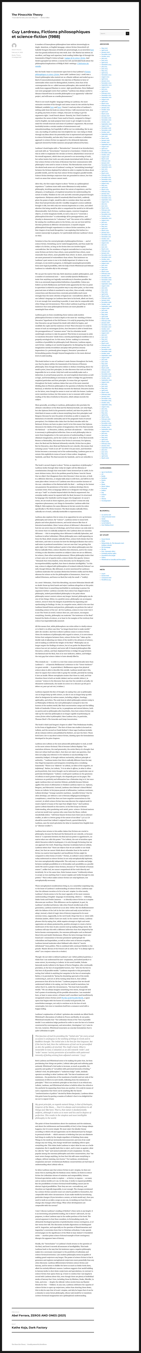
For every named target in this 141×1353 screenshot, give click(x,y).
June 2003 (104, 435)
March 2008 (105, 319)
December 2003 (106, 423)
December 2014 (106, 177)
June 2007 (104, 337)
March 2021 (105, 103)
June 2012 (104, 224)
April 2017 (104, 148)
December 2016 (106, 153)
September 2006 (106, 355)
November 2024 (106, 64)
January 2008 (105, 323)
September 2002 (106, 448)
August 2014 (105, 183)
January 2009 (105, 300)
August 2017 (105, 146)
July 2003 (104, 433)
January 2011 (105, 253)
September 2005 (106, 380)
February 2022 (105, 93)
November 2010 (106, 257)
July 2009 (104, 288)
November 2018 (106, 130)
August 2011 (105, 243)
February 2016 (105, 161)
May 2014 (104, 185)
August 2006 (105, 357)
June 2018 (104, 136)
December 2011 (106, 235)
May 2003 (104, 437)
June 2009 (104, 290)
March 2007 (105, 343)
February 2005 (105, 394)
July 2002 (104, 450)
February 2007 (105, 345)
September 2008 (106, 306)
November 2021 (106, 95)
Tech (103, 497)
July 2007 (104, 335)
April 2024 (104, 73)
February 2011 (105, 251)
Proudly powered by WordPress (37, 1344)
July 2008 (104, 310)
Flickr (103, 541)
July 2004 (104, 409)
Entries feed (105, 576)
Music (103, 484)
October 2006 (105, 353)
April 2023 (104, 79)
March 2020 (105, 114)
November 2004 (106, 400)
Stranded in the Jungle (108, 555)
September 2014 (106, 181)
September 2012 (106, 218)
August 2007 (105, 333)
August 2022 (105, 87)
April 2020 (104, 112)
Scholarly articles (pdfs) (108, 553)
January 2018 (105, 140)
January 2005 (105, 396)
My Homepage (105, 547)
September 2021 (106, 97)
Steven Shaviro (16, 49)
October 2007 (105, 329)
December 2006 (106, 349)
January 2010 (105, 276)
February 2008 (105, 321)
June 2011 (104, 247)
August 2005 (105, 382)
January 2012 (105, 232)
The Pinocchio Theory (27, 14)
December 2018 (106, 128)
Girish (103, 519)
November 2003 (106, 425)
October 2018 (105, 132)
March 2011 (105, 249)
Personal (104, 488)
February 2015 (105, 175)
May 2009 (104, 292)
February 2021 (105, 105)
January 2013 (105, 212)
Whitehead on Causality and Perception (113, 559)
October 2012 (105, 216)
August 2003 (105, 431)
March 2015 (105, 173)
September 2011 (106, 241)
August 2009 (105, 286)
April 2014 (104, 187)
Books (14, 55)
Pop (102, 492)
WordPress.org (106, 580)
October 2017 (105, 142)
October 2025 (105, 56)
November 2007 (106, 327)
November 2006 (106, 351)
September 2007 (106, 331)
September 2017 (106, 144)
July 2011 (104, 245)
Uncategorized (16, 57)
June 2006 (104, 362)
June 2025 (104, 60)
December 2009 (106, 278)
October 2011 (105, 239)
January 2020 (105, 116)
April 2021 (104, 101)
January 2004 (105, 421)
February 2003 (105, 444)
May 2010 (104, 267)
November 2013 (106, 198)
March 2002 (105, 458)
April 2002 (104, 456)
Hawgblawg (105, 521)
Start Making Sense (107, 525)
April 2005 (104, 390)
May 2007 (104, 339)
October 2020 (105, 110)
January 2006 (105, 372)
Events (103, 480)
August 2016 (105, 157)
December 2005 (106, 374)
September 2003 (106, 429)
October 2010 (105, 259)
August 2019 (105, 126)
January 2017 (105, 151)
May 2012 (104, 226)
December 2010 (106, 255)
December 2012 (106, 214)
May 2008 (104, 314)
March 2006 (105, 368)
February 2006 (106, 370)
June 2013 (104, 206)
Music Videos (105, 486)
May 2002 (104, 454)
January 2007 (105, 347)
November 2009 (106, 280)
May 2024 (104, 71)
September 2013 (106, 200)
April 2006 (104, 366)
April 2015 (104, 171)
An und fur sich (106, 515)
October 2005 (105, 378)
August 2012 (105, 220)
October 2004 (105, 403)
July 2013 (104, 204)
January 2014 (105, 194)
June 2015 (104, 169)
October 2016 (105, 155)
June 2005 (104, 386)
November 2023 (106, 75)
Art (102, 474)
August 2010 (105, 263)
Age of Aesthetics (106, 472)
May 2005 (104, 388)
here (92, 50)
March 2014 (105, 189)
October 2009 (105, 282)
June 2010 (104, 265)
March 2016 (105, 159)
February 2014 (105, 192)
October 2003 (105, 427)
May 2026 (104, 48)
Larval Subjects (106, 523)
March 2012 (105, 230)
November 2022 (106, 83)
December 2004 (106, 398)
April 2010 (104, 269)
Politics (103, 490)
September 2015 (106, 167)
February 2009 (106, 298)
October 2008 (105, 304)
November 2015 (106, 165)
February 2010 (105, 273)
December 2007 (106, 325)
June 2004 (104, 411)
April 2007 (104, 341)
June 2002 (104, 452)
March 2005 (105, 392)
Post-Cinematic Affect (108, 551)
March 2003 (105, 441)
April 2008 (104, 316)
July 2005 (104, 384)
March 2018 (105, 138)
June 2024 (104, 69)
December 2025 (106, 54)
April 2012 (104, 228)
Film (102, 482)
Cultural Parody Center (108, 517)
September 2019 (106, 124)
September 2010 (106, 261)
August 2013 (105, 202)
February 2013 (105, 210)
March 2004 (105, 417)
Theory (18, 55)
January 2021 (105, 107)
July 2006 (104, 360)
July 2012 (104, 222)
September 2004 (106, 405)
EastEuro (104, 478)
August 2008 (105, 308)
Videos (103, 557)
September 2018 (106, 134)
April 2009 (104, 294)
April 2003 (104, 439)
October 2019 (105, 122)
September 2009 (106, 284)
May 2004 (104, 413)
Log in (103, 573)
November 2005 (106, 376)
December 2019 (106, 118)
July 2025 (104, 58)
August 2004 (105, 407)
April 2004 (104, 415)
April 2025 (104, 62)
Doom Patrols (105, 539)
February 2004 (105, 419)
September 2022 (106, 85)
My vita (103, 549)
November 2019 (106, 120)
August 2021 (105, 99)
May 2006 (104, 364)
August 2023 (105, 77)
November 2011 (106, 237)
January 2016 (105, 163)
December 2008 (106, 302)
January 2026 (105, 52)
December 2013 (106, 196)
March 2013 (105, 208)
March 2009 (105, 296)
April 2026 (104, 50)
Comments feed (106, 578)
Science (103, 494)
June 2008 (104, 312)
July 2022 (104, 89)
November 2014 (106, 179)
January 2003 (105, 446)
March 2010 (105, 271)
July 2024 (104, 67)
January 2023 (105, 81)
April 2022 (104, 91)
